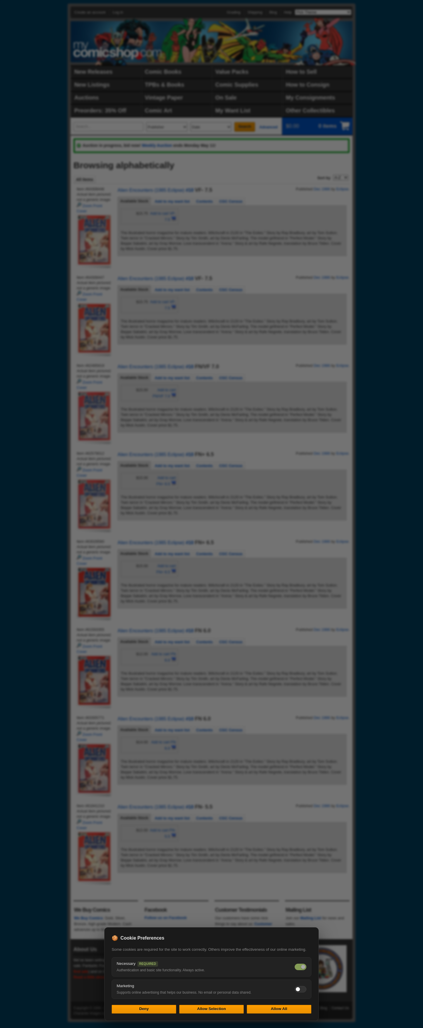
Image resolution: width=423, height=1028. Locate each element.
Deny (144, 1009)
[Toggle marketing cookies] (300, 989)
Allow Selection (211, 1009)
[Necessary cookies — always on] (300, 967)
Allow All (279, 1009)
